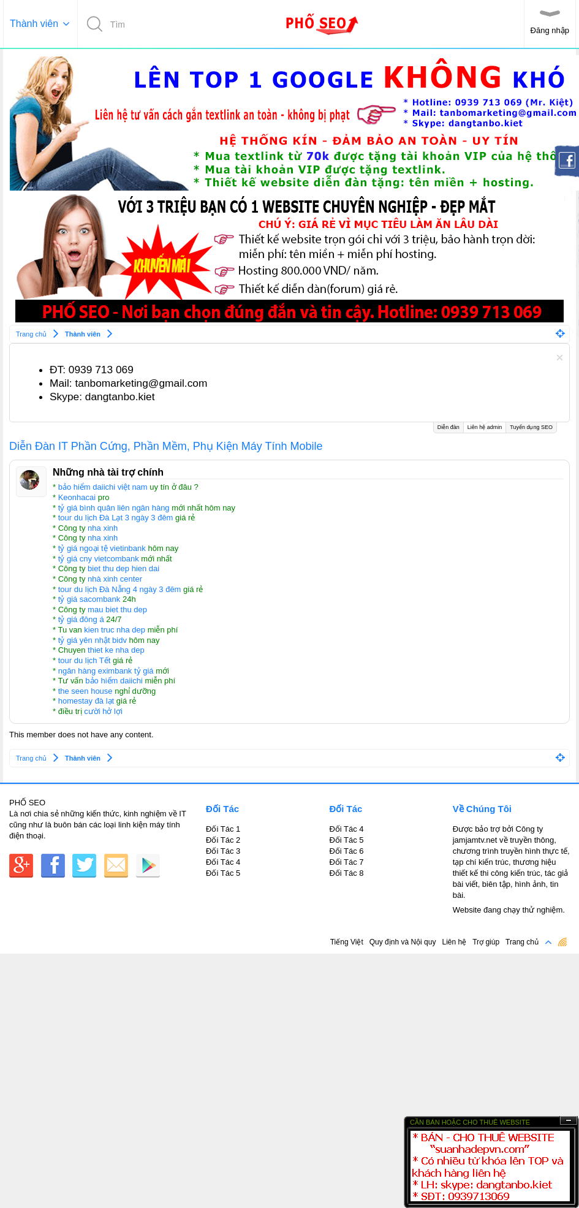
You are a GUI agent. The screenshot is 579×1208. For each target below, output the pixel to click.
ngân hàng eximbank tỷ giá (106, 670)
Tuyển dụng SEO (531, 427)
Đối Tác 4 (223, 862)
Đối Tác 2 (223, 840)
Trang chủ (522, 942)
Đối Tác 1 (223, 829)
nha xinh (103, 528)
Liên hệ (454, 942)
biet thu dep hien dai (123, 568)
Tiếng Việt (346, 942)
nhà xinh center (115, 578)
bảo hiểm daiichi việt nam (103, 487)
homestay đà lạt (86, 700)
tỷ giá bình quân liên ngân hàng (114, 507)
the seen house (85, 691)
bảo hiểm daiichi (114, 680)
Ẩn (568, 1120)
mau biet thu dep (117, 609)
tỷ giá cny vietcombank (98, 558)
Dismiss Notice (559, 357)
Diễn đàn (448, 427)
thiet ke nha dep (116, 650)
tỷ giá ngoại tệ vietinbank (102, 548)
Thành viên (34, 23)
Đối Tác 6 (346, 851)
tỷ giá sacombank (89, 599)
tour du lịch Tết (84, 660)
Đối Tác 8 (346, 873)
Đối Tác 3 (223, 851)
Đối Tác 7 (346, 862)
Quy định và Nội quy (402, 942)
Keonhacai (77, 497)
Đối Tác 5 (223, 873)
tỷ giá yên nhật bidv (92, 640)
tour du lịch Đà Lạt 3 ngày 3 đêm (115, 517)
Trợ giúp (485, 942)
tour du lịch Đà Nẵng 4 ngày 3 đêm (119, 589)
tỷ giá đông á (81, 619)
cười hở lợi (103, 711)
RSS (562, 942)
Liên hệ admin (484, 426)
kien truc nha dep (114, 629)
